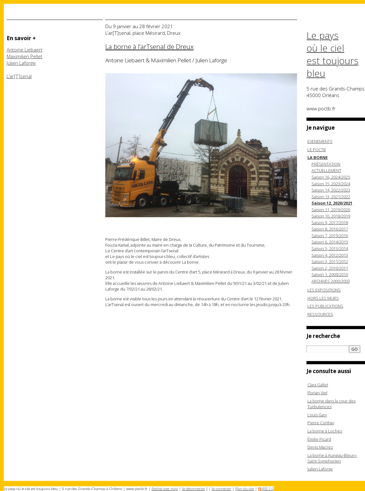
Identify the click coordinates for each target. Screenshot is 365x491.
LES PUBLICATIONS (325, 306)
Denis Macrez (320, 447)
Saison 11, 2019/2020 (331, 209)
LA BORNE (317, 157)
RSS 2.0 (266, 488)
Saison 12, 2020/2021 (332, 203)
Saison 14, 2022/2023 (331, 190)
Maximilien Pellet (24, 56)
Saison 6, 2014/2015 (330, 242)
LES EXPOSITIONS (324, 290)
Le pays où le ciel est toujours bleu (332, 54)
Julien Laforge (21, 63)
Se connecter (221, 488)
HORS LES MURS (323, 298)
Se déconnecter (193, 488)
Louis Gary (317, 415)
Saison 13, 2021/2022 (331, 196)
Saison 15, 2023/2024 (331, 184)
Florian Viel (317, 393)
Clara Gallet (317, 385)
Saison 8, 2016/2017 (330, 229)
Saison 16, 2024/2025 (331, 177)
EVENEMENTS (319, 141)
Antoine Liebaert (24, 49)
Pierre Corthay (320, 423)
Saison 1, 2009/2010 (330, 274)
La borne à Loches (324, 431)
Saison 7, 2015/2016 (330, 235)
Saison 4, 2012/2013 (330, 255)
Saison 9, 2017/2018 (330, 222)
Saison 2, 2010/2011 (330, 268)
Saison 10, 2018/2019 (331, 216)
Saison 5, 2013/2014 (330, 248)
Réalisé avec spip (165, 488)
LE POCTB (316, 149)
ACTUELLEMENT (326, 170)
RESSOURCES (320, 314)
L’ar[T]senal (19, 76)
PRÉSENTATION (326, 164)
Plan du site (244, 488)
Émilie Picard (319, 439)
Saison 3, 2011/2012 (330, 261)
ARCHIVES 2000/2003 (331, 281)
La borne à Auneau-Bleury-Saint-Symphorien (332, 458)
